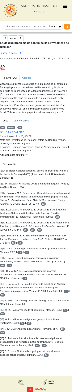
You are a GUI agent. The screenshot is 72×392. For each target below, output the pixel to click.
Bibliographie (9, 164)
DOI (25, 230)
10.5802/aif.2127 (15, 132)
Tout (51, 26)
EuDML (11, 127)
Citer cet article (21, 120)
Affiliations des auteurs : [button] (13, 155)
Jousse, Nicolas (8, 53)
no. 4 (13, 38)
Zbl (2, 127)
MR (19, 127)
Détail (6, 120)
